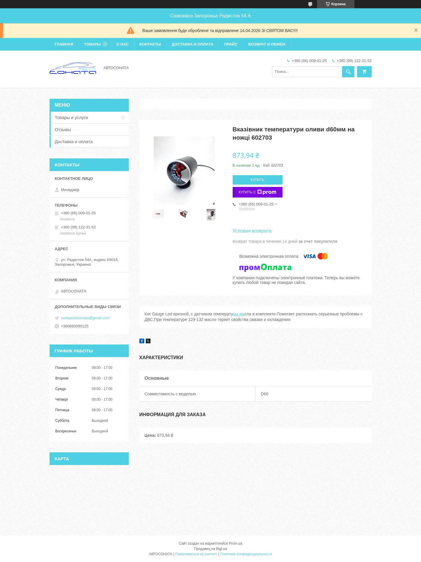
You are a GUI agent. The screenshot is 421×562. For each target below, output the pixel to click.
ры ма (238, 314)
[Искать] (348, 71)
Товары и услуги (71, 117)
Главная (64, 44)
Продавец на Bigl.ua (210, 549)
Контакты (150, 44)
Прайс (230, 44)
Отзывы (63, 129)
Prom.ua (235, 543)
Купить (257, 180)
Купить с (257, 192)
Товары (92, 44)
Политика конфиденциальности (246, 554)
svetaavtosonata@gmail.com (85, 318)
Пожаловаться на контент (196, 554)
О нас (122, 44)
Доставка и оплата (192, 44)
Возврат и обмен (266, 44)
